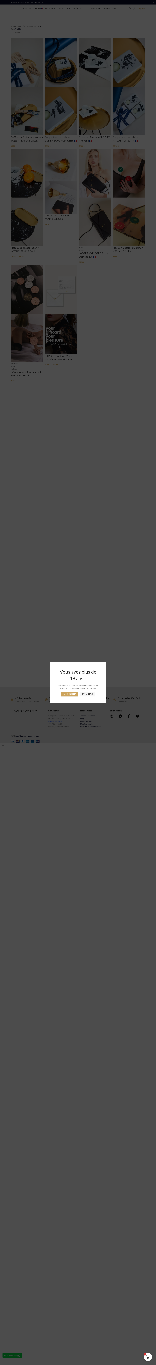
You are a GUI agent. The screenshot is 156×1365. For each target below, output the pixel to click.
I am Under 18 (87, 694)
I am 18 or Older (69, 694)
